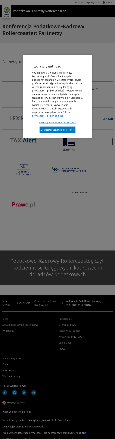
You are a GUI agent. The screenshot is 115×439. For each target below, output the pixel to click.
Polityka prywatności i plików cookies (49, 420)
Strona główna (6, 303)
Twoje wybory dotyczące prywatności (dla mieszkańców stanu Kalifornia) (41, 433)
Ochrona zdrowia (68, 324)
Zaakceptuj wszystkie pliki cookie (57, 130)
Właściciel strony (11, 376)
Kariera (6, 364)
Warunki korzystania (13, 420)
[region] (57, 96)
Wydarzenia (8, 330)
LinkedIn (24, 392)
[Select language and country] (108, 2)
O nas (5, 318)
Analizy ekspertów (11, 358)
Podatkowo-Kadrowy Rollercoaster (45, 303)
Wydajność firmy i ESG (70, 336)
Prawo (62, 348)
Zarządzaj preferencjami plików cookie (23, 426)
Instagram (14, 392)
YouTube (33, 392)
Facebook (4, 392)
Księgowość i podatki (70, 330)
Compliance (65, 342)
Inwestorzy (8, 370)
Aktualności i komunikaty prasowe (20, 324)
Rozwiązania (23, 303)
